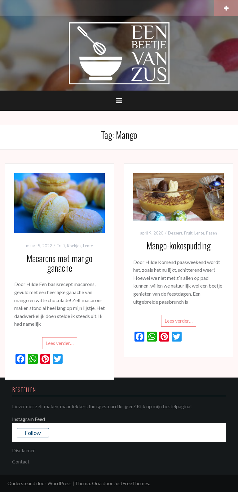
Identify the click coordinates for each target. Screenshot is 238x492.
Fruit (61, 245)
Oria (97, 483)
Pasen (211, 232)
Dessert (175, 232)
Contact (20, 461)
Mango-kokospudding (179, 245)
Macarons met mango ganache (59, 263)
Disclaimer (23, 450)
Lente (88, 245)
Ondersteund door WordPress (39, 483)
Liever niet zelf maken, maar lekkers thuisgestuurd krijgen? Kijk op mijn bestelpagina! (102, 406)
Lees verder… (60, 343)
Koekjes (74, 245)
